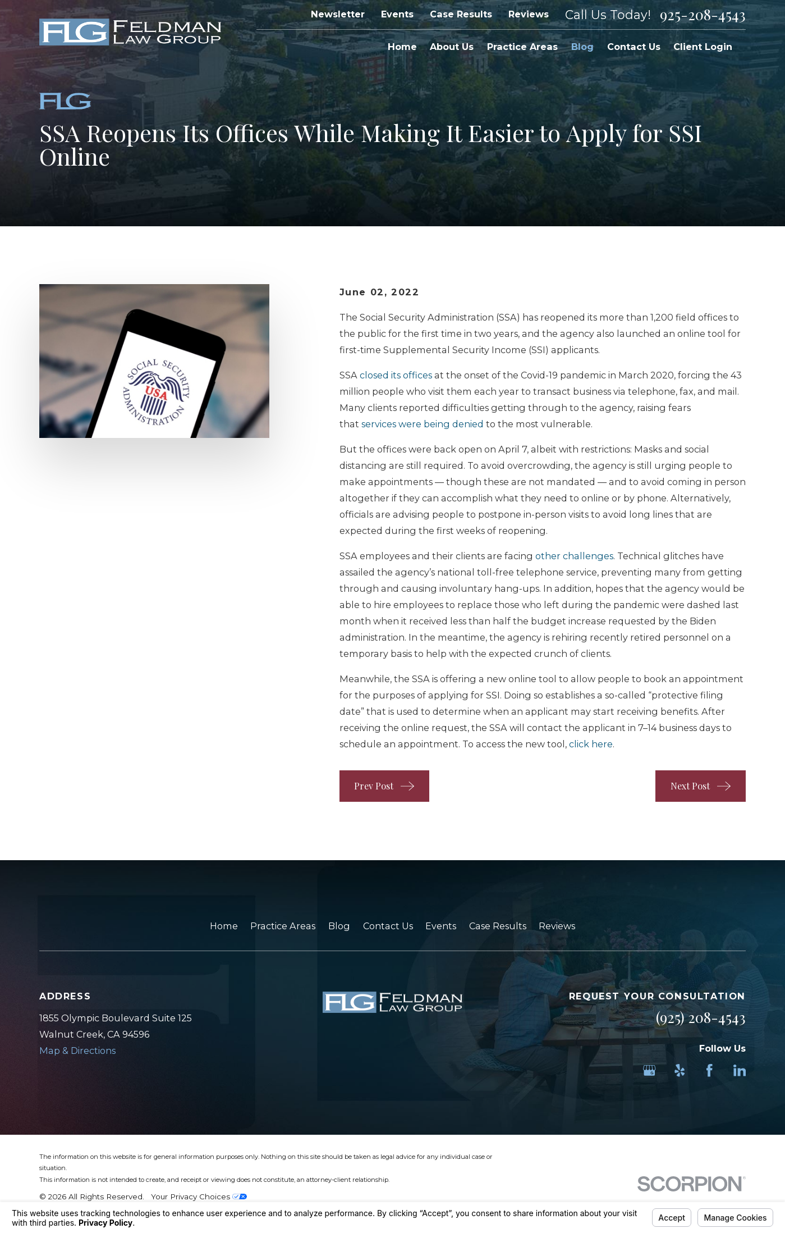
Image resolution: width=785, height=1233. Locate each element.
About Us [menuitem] (452, 46)
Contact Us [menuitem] (633, 46)
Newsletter (338, 14)
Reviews (528, 14)
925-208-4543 (703, 14)
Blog (339, 925)
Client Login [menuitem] (702, 46)
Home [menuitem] (402, 46)
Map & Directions (77, 1050)
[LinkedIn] (739, 1070)
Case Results (461, 14)
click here (591, 744)
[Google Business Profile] (649, 1070)
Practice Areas (282, 925)
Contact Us (388, 925)
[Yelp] (679, 1070)
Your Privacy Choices (199, 1196)
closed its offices (396, 375)
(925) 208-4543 (701, 1016)
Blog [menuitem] (582, 46)
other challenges (574, 555)
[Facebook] (709, 1070)
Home (224, 925)
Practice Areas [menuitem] (522, 46)
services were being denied (422, 424)
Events (397, 14)
